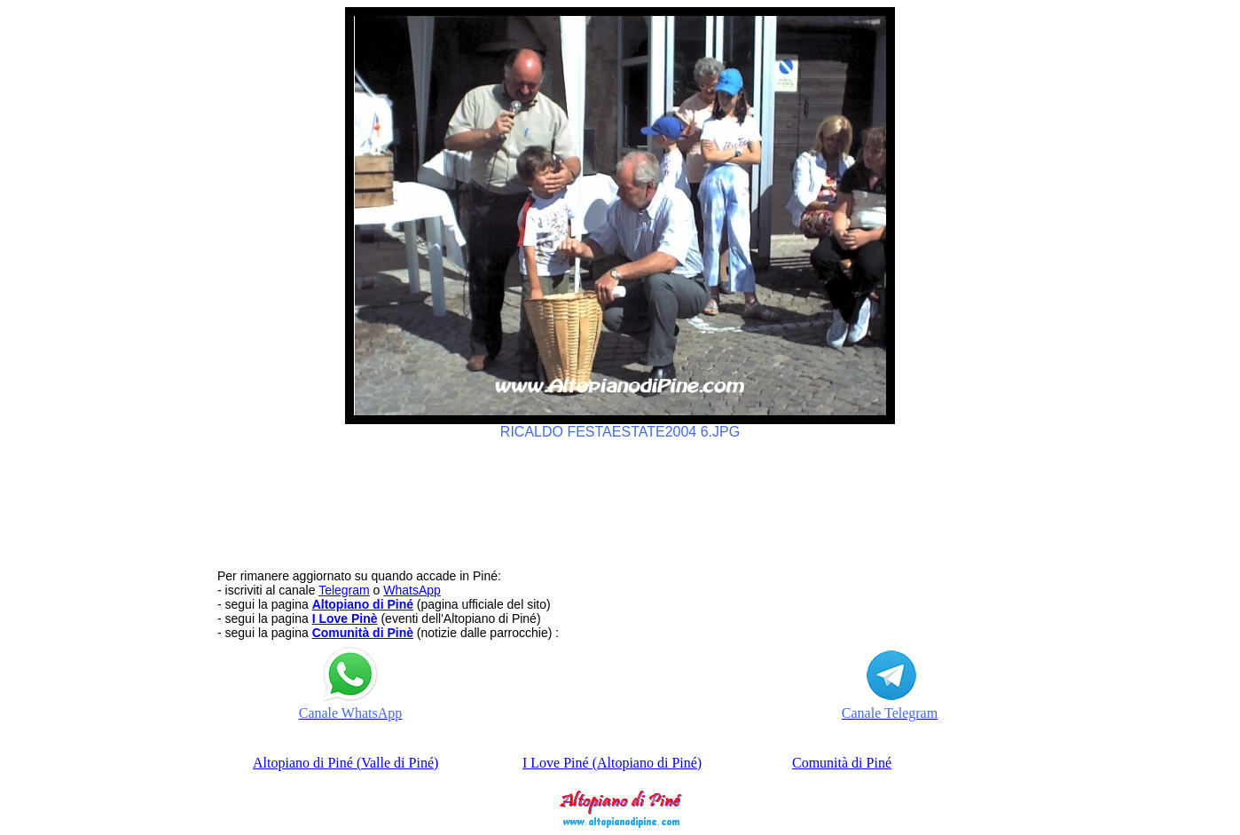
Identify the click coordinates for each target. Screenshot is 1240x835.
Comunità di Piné (841, 762)
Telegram (344, 590)
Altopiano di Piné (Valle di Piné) (345, 762)
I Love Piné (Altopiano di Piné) (612, 762)
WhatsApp (412, 590)
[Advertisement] (620, 496)
